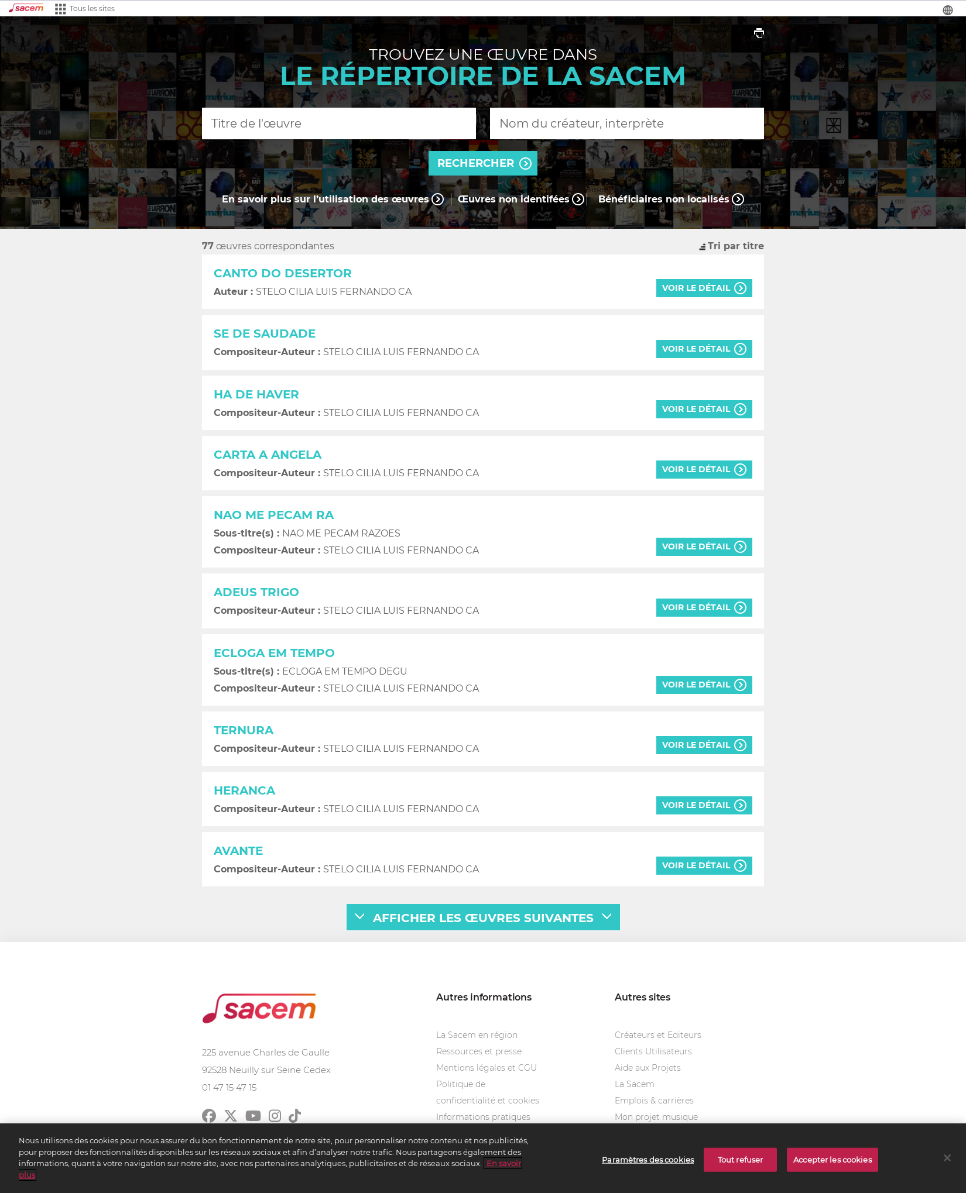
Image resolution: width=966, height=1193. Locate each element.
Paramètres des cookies (648, 1165)
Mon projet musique (656, 1117)
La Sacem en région (477, 1035)
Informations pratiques (483, 1117)
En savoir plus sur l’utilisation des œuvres (325, 199)
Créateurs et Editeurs (658, 1035)
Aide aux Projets (648, 1068)
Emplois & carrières (654, 1100)
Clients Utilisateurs (653, 1051)
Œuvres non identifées (514, 199)
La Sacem (635, 1084)
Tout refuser (740, 1165)
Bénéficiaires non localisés (663, 199)
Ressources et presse (479, 1051)
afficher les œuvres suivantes (483, 918)
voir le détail (696, 288)
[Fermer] (947, 1163)
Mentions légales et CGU (486, 1068)
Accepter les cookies (832, 1165)
